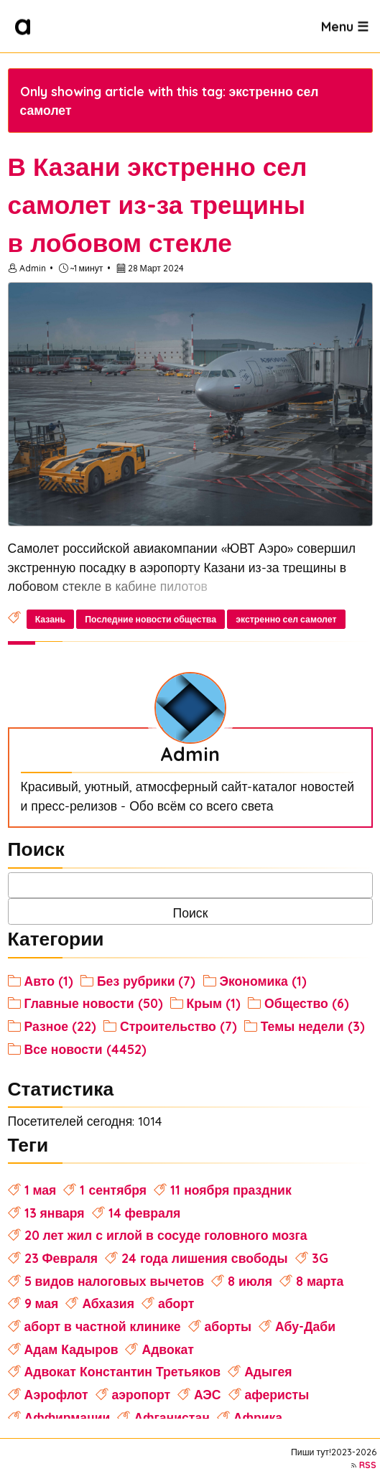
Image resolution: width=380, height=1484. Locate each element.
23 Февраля (61, 1258)
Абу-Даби (305, 1326)
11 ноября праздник (231, 1190)
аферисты (277, 1394)
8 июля (250, 1281)
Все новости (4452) (85, 1049)
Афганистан (171, 1417)
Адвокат (167, 1349)
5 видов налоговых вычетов (114, 1281)
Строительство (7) (178, 1026)
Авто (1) (48, 981)
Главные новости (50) (93, 1003)
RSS (367, 1465)
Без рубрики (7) (146, 981)
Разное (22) (60, 1026)
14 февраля (144, 1213)
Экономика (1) (263, 981)
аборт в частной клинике (102, 1326)
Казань (50, 619)
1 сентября (113, 1190)
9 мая (41, 1303)
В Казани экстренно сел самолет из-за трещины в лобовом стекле (157, 204)
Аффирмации (67, 1417)
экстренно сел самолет (286, 619)
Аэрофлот (56, 1394)
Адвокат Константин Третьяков (122, 1371)
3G (320, 1258)
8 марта (319, 1281)
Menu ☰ (345, 26)
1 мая (40, 1190)
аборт (176, 1303)
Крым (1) (214, 1003)
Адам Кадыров (71, 1349)
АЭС (207, 1394)
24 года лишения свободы (204, 1258)
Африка (257, 1417)
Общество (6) (306, 1003)
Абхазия (108, 1303)
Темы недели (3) (313, 1026)
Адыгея (268, 1371)
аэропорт (141, 1394)
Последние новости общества (150, 619)
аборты (228, 1326)
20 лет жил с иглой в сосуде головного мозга (165, 1235)
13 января (54, 1213)
